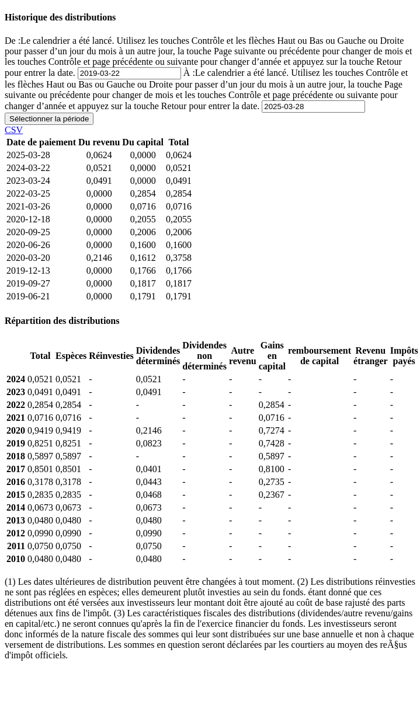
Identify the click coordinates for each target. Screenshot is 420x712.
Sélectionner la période (49, 118)
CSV (14, 130)
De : (208, 57)
